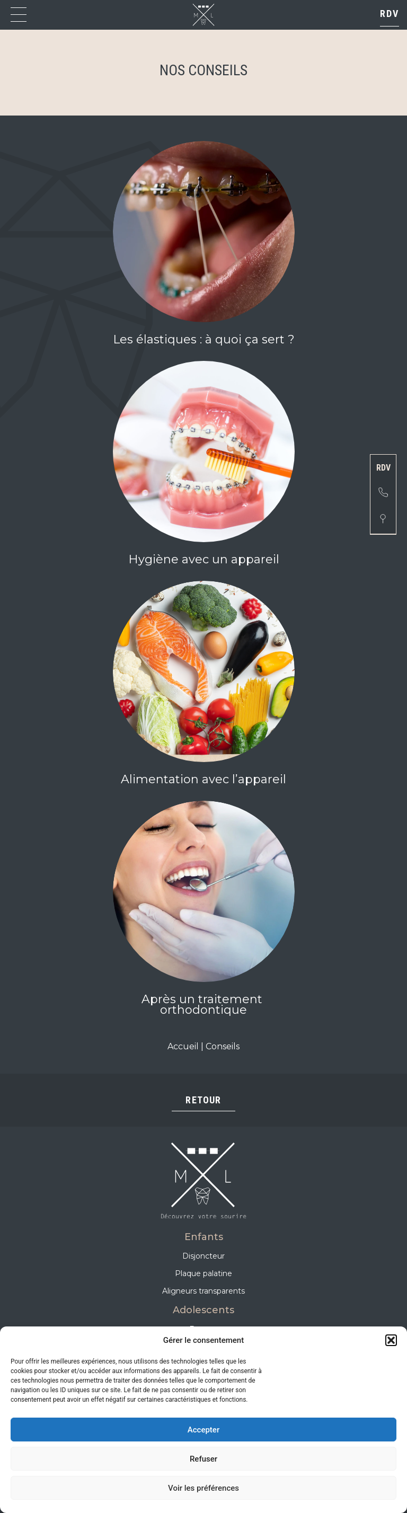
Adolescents (203, 1310)
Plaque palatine (203, 1273)
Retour (203, 1099)
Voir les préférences (203, 1488)
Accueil (183, 1046)
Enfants (203, 1237)
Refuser (203, 1459)
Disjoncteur (203, 1256)
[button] (391, 1340)
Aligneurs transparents (203, 1291)
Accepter (203, 1430)
